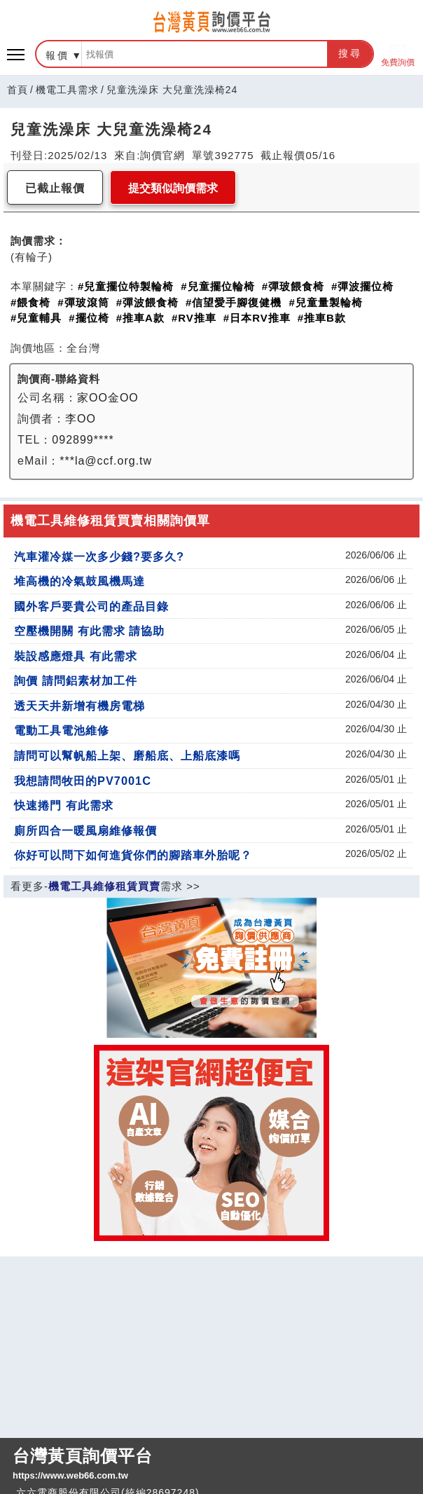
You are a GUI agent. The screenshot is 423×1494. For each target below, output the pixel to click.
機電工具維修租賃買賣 (104, 886)
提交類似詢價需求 (173, 188)
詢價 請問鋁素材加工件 (75, 680)
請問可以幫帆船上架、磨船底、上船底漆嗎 (127, 755)
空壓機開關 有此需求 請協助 (89, 630)
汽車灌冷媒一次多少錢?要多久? (99, 556)
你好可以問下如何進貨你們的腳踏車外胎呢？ (133, 855)
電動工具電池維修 (61, 730)
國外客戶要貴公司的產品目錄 (91, 606)
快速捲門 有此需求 (63, 805)
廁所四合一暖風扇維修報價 (85, 830)
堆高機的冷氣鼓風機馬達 (79, 581)
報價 (57, 55)
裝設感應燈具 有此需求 (75, 656)
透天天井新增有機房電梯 (79, 705)
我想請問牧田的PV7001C (82, 780)
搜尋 (350, 53)
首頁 (17, 89)
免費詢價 (398, 54)
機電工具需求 (67, 89)
